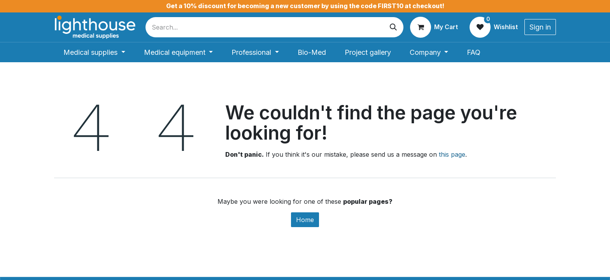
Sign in (540, 27)
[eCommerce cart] (434, 27)
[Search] (393, 27)
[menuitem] (94, 52)
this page (452, 154)
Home (305, 220)
